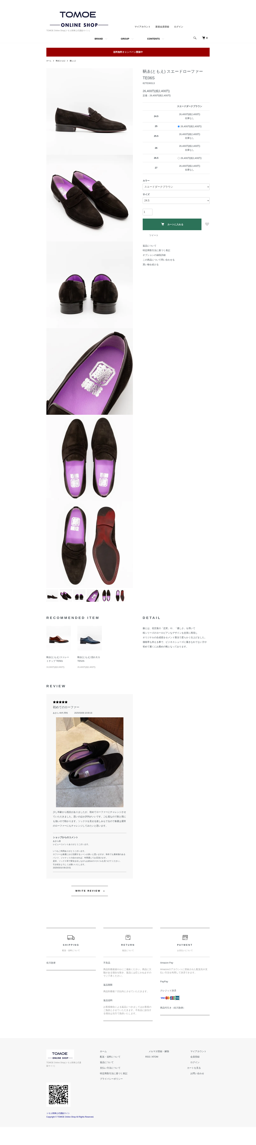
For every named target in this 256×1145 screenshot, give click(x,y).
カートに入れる (172, 224)
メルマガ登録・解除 (168, 1072)
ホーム (49, 61)
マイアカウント (143, 26)
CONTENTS (153, 38)
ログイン (178, 26)
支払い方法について (126, 1089)
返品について (149, 245)
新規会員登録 (162, 26)
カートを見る (200, 1089)
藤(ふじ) (76, 61)
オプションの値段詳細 (154, 255)
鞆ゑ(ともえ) (62, 61)
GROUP (125, 38)
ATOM (168, 1078)
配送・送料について (126, 1078)
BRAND (99, 38)
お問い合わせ (200, 1094)
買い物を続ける (151, 264)
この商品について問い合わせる (159, 259)
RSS (160, 1078)
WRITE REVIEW (88, 912)
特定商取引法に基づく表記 (156, 250)
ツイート (153, 235)
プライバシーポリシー (127, 1100)
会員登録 (198, 1078)
